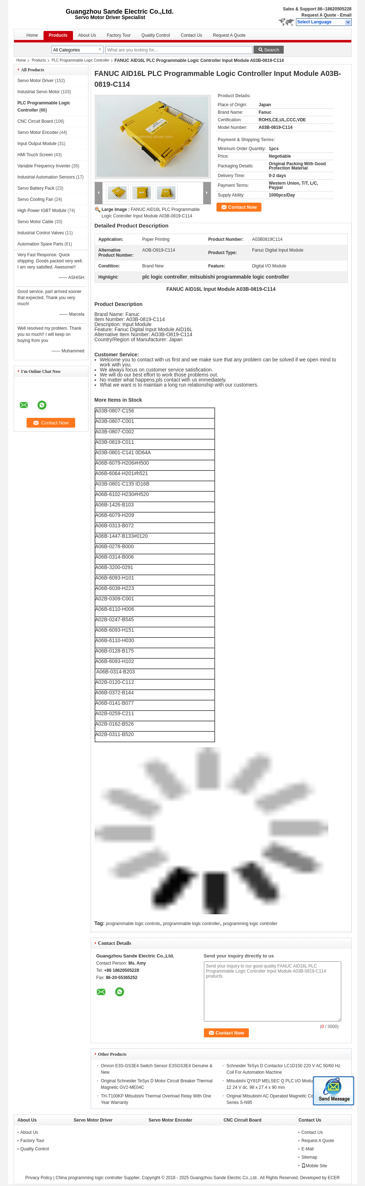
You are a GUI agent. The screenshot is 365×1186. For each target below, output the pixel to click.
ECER (333, 1177)
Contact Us (191, 35)
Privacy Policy (38, 1177)
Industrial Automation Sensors (46, 177)
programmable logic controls (133, 923)
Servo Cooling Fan (35, 199)
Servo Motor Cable (36, 221)
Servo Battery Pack (36, 188)
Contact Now (242, 207)
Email (345, 15)
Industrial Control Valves (41, 232)
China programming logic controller (89, 1177)
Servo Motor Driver (36, 80)
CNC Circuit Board (35, 121)
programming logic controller (250, 923)
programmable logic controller (191, 923)
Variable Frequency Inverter (44, 165)
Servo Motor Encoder (38, 132)
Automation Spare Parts (40, 244)
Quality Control (155, 35)
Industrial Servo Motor (39, 91)
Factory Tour (119, 35)
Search (271, 50)
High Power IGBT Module (42, 210)
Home (32, 35)
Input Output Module (37, 143)
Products (58, 35)
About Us (87, 35)
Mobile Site (314, 1165)
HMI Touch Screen (35, 154)
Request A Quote (318, 15)
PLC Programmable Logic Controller (81, 60)
